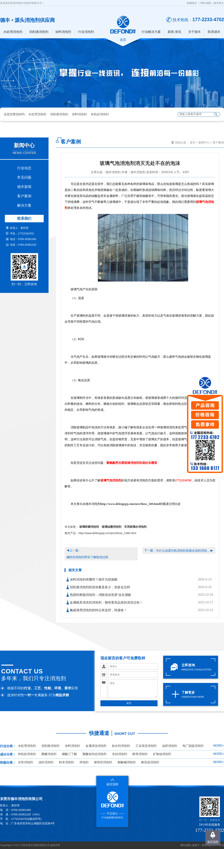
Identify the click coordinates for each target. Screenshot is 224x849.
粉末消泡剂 (66, 762)
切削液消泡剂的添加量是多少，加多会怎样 (98, 586)
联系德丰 (214, 32)
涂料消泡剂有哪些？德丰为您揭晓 (91, 579)
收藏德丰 (192, 2)
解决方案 (24, 205)
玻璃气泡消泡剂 (110, 480)
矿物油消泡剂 (162, 754)
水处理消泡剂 (12, 32)
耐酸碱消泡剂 (127, 762)
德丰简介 (219, 2)
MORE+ (218, 745)
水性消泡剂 (25, 762)
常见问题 (24, 177)
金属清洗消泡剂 (95, 745)
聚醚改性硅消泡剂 (94, 754)
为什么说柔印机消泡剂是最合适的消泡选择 (183, 550)
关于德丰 (194, 32)
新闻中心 (204, 142)
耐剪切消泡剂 (103, 762)
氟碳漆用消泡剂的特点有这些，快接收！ (96, 609)
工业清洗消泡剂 (146, 745)
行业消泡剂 (86, 32)
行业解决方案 (151, 32)
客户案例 (24, 196)
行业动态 (24, 168)
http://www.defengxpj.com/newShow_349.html (130, 503)
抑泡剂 (84, 762)
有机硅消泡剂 (100, 114)
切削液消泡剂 (38, 32)
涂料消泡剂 (63, 32)
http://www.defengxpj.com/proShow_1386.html (107, 533)
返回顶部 (212, 841)
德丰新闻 (24, 187)
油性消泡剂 (45, 762)
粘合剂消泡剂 (121, 745)
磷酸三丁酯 (69, 754)
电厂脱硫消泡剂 (193, 745)
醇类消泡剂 (140, 754)
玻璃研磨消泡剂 (89, 526)
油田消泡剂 (169, 745)
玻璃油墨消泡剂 (111, 526)
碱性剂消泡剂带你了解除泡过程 (87, 557)
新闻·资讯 (174, 32)
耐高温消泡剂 (150, 762)
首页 (192, 142)
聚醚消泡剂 (48, 754)
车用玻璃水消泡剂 (135, 526)
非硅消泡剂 (119, 754)
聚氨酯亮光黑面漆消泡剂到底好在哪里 (131, 462)
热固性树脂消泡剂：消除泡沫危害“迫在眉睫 (98, 594)
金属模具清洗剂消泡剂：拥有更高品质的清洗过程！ (104, 602)
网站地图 (205, 2)
